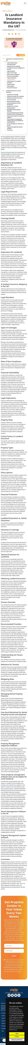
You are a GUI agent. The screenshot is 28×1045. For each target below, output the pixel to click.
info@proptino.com (17, 992)
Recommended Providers (13, 101)
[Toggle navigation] (25, 3)
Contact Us (8, 993)
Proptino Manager (6, 152)
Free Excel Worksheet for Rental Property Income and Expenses (15, 113)
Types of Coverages (12, 72)
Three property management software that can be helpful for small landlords (15, 120)
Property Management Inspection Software (15, 116)
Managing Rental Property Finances (13, 110)
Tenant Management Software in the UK (15, 124)
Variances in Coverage (12, 94)
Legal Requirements (12, 63)
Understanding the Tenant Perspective (13, 103)
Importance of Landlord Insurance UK (15, 59)
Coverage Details (11, 64)
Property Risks (11, 79)
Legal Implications (11, 78)
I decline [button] (17, 1036)
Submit (14, 956)
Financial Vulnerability (12, 76)
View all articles (6, 11)
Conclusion (10, 130)
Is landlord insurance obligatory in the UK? (15, 68)
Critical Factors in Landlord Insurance (14, 82)
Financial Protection (12, 87)
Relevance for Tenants (12, 106)
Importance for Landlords (13, 66)
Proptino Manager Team (8, 30)
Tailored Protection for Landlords (15, 96)
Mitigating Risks (11, 108)
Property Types (11, 84)
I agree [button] (16, 1033)
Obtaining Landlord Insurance (14, 98)
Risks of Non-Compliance (13, 74)
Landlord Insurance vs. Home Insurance (13, 91)
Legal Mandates (11, 71)
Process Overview (11, 99)
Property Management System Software (15, 127)
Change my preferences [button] (16, 1039)
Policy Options (10, 86)
